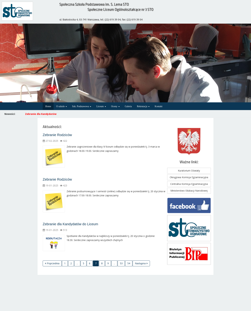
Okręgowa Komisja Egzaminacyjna (189, 177)
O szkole (61, 106)
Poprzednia (52, 263)
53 (121, 263)
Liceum (101, 106)
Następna (141, 263)
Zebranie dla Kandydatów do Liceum (70, 224)
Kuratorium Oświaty (189, 170)
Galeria (128, 106)
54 (128, 263)
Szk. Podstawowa (81, 106)
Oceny (115, 106)
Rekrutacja (143, 106)
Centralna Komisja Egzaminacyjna (189, 184)
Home (48, 106)
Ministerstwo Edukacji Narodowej (189, 190)
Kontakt (158, 106)
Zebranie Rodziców (57, 135)
